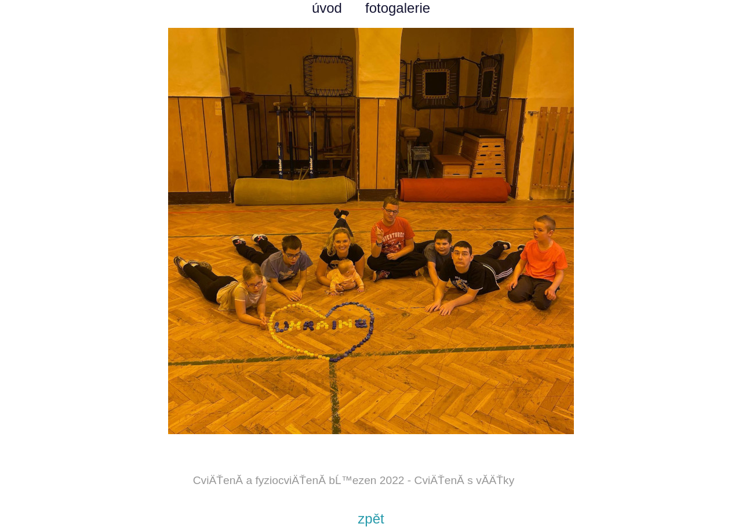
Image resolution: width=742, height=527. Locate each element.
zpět (371, 518)
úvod (327, 8)
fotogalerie (397, 8)
